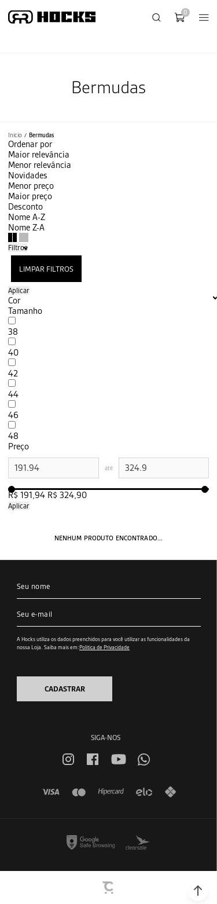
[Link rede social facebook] (93, 759)
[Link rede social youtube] (118, 759)
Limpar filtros (46, 269)
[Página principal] (51, 17)
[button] (197, 890)
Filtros (17, 247)
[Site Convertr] (108, 887)
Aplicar (19, 290)
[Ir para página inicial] (15, 135)
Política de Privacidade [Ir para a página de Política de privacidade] (104, 647)
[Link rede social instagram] (68, 759)
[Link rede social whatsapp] (144, 759)
